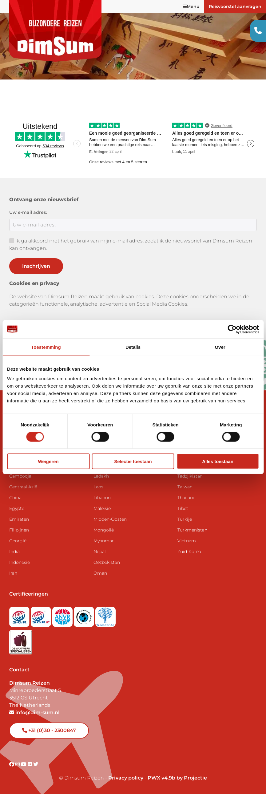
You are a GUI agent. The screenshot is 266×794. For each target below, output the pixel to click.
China (15, 497)
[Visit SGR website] (20, 615)
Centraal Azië (23, 487)
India (14, 551)
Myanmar (103, 541)
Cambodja (20, 476)
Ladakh (101, 476)
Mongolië (103, 530)
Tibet (182, 508)
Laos (98, 487)
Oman (100, 573)
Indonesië (19, 562)
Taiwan (185, 487)
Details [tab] (133, 346)
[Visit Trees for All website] (105, 615)
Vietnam (186, 541)
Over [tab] (220, 346)
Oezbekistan (106, 562)
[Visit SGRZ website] (41, 615)
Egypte (16, 508)
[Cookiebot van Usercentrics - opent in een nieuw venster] (232, 329)
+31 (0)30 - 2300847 (49, 730)
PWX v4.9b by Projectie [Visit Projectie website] (177, 778)
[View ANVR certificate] (63, 615)
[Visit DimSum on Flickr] (30, 764)
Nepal (99, 551)
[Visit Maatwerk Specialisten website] (20, 640)
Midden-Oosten (110, 519)
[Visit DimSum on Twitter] (35, 764)
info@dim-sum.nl (34, 712)
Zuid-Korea (189, 551)
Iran (13, 573)
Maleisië (102, 508)
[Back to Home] (55, 31)
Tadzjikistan (190, 476)
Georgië (17, 541)
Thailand (186, 497)
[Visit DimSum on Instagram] (18, 764)
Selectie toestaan (133, 461)
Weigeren (48, 461)
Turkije (184, 519)
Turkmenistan (192, 530)
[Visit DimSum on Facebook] (12, 764)
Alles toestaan (217, 461)
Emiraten (19, 519)
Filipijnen (19, 530)
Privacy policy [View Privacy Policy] (125, 778)
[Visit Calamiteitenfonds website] (84, 615)
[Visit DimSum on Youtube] (24, 764)
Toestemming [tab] (46, 346)
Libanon (102, 497)
